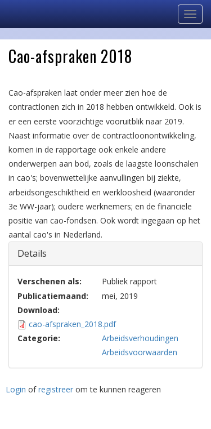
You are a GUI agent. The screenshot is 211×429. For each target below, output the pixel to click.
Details (40, 253)
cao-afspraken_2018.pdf (72, 324)
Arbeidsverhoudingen (140, 338)
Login (16, 389)
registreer (55, 389)
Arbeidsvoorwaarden (139, 352)
